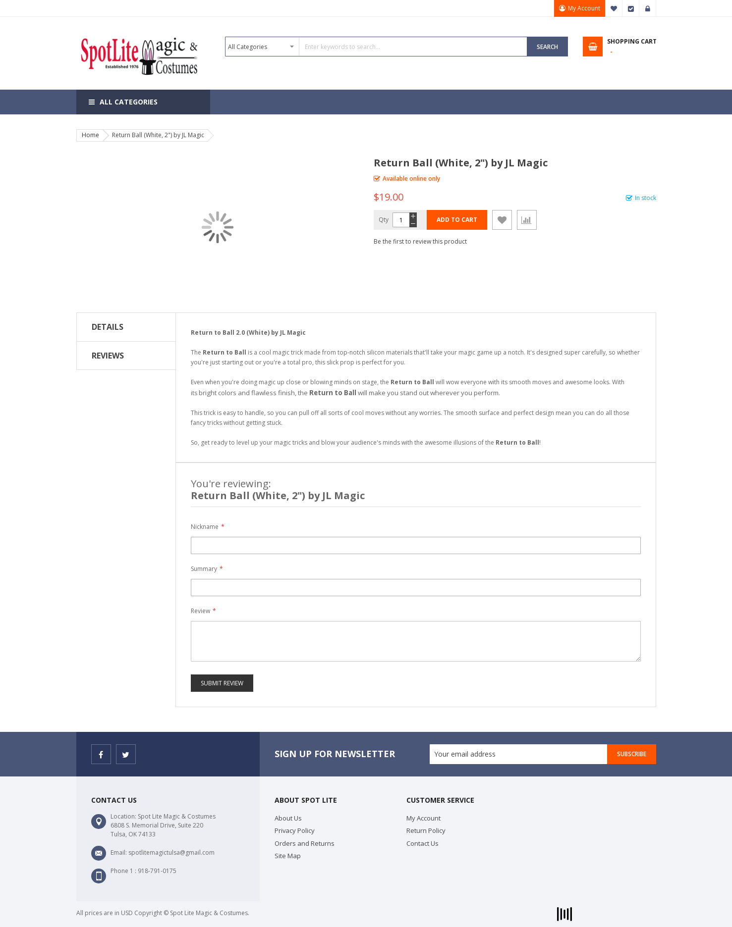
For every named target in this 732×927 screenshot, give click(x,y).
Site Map (288, 855)
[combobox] (376, 46)
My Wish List (614, 8)
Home (90, 135)
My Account (584, 8)
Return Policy (426, 830)
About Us (288, 818)
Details (107, 326)
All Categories (129, 101)
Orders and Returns (305, 843)
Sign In (647, 8)
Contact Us (422, 843)
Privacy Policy (295, 830)
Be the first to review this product (420, 241)
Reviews (108, 355)
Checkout (630, 8)
